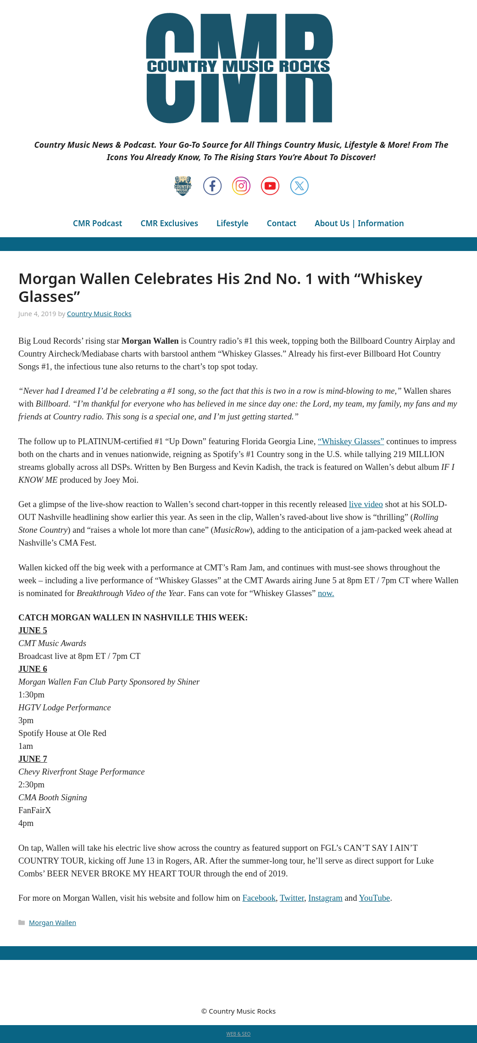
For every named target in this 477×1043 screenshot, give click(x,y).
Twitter (292, 898)
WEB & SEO (239, 1034)
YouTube (374, 898)
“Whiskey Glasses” (351, 441)
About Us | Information (359, 223)
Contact (281, 223)
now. (326, 593)
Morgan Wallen (52, 922)
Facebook (259, 898)
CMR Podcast (97, 223)
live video (366, 504)
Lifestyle (232, 223)
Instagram (325, 898)
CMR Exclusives (169, 223)
